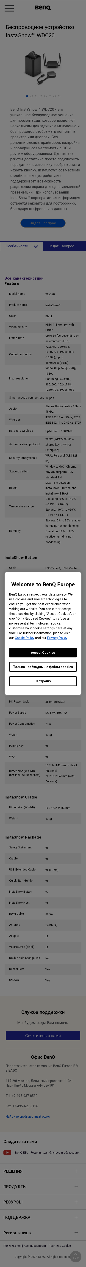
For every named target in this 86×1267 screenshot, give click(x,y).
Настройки (43, 681)
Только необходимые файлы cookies (43, 667)
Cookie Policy (24, 638)
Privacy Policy (57, 638)
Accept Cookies (43, 652)
